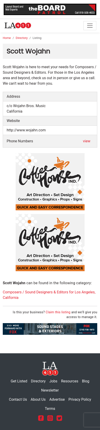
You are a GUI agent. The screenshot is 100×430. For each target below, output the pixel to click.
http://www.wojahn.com (26, 130)
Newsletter (50, 390)
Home (7, 38)
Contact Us (18, 399)
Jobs (53, 381)
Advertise (57, 399)
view (86, 141)
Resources (69, 381)
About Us (38, 399)
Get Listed (19, 381)
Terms (50, 408)
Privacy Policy (80, 399)
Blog (85, 381)
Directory (22, 38)
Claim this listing (58, 312)
